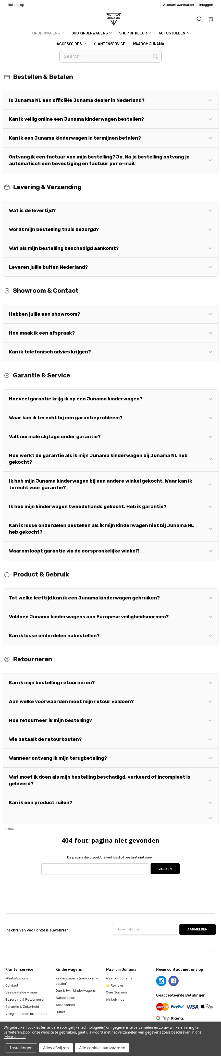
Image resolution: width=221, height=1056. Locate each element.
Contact (11, 985)
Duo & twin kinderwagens (76, 990)
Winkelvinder (116, 999)
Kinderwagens (48, 33)
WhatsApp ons (16, 978)
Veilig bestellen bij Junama (26, 1014)
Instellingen (21, 1048)
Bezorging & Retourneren (25, 999)
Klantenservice (109, 44)
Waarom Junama (148, 44)
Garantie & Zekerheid (22, 1007)
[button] (110, 100)
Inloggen (206, 5)
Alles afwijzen (56, 1048)
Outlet (60, 1012)
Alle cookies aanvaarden (102, 1048)
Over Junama (116, 992)
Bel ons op (16, 5)
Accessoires (71, 44)
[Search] (110, 56)
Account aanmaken (178, 5)
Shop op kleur (135, 33)
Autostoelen (173, 33)
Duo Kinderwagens (91, 33)
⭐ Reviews (115, 985)
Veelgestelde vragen (21, 992)
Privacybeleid (15, 1036)
